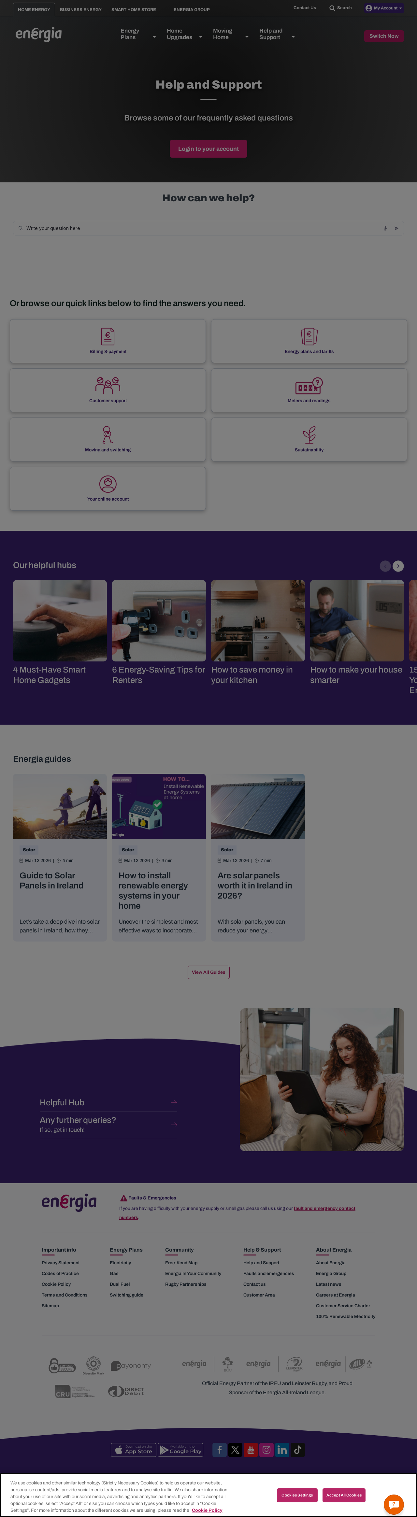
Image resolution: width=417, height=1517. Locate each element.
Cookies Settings (297, 1495)
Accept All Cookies (344, 1495)
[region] (208, 1495)
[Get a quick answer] (394, 1505)
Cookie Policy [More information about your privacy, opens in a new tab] (207, 1510)
